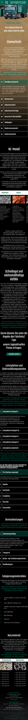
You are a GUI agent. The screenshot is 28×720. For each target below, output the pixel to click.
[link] (14, 87)
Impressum (14, 699)
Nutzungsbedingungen (20, 713)
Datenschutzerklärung (7, 713)
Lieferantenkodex (14, 715)
